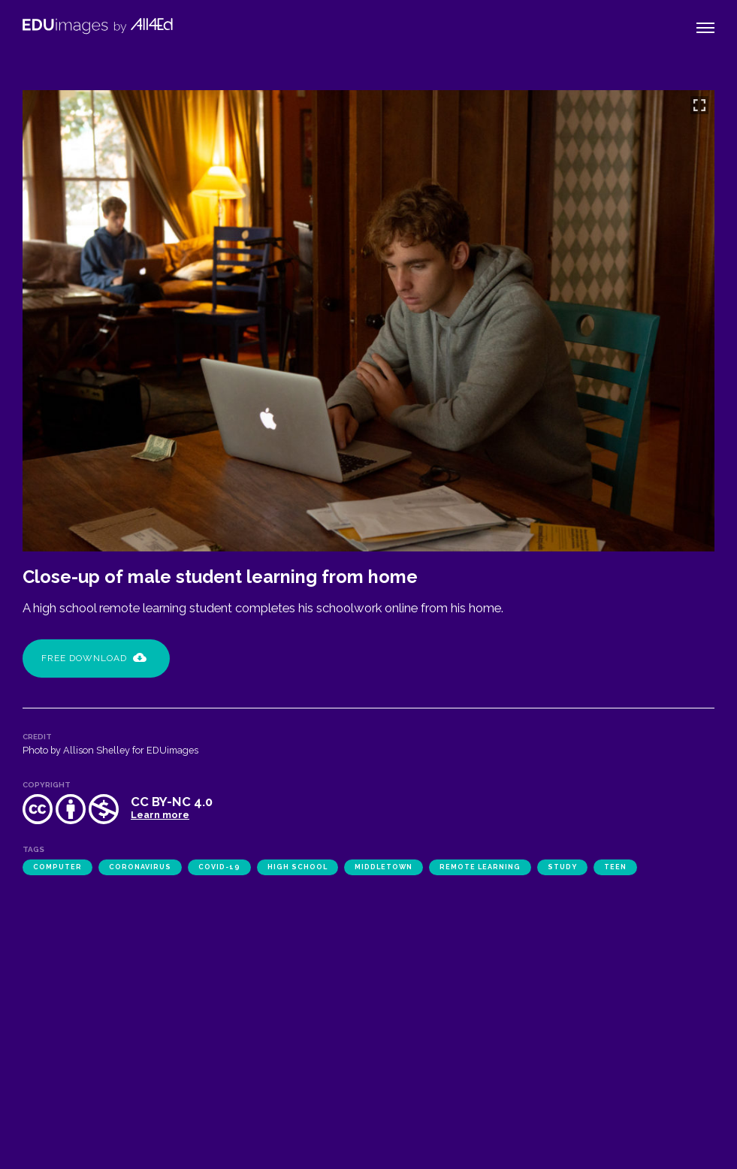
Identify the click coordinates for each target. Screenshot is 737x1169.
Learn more (160, 814)
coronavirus (140, 867)
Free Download (93, 658)
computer (57, 867)
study (562, 867)
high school (297, 867)
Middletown (383, 867)
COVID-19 (219, 867)
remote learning (480, 867)
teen (615, 867)
